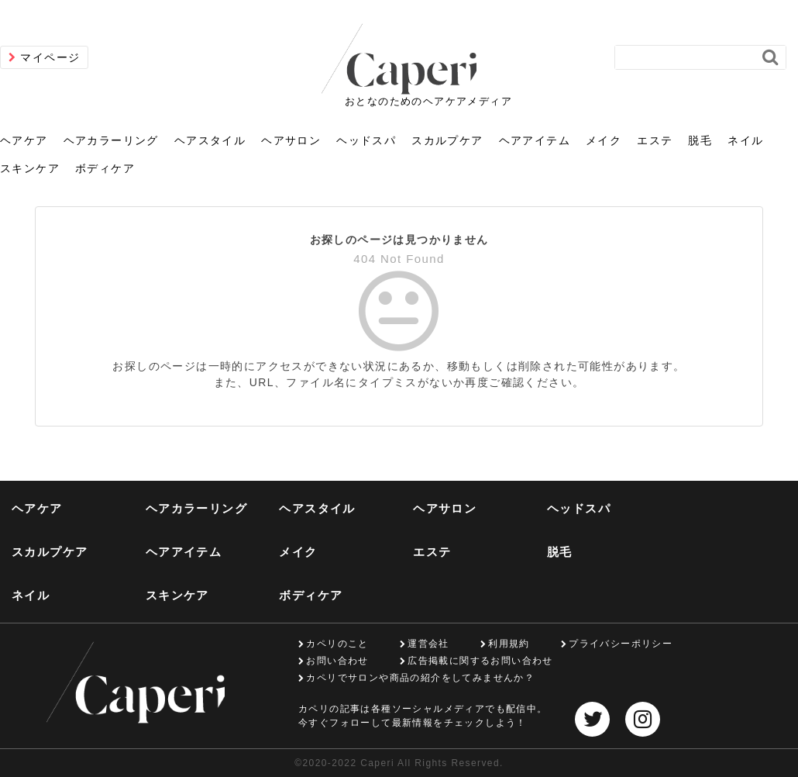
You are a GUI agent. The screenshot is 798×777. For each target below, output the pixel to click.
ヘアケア (24, 140)
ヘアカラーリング (111, 140)
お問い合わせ (337, 660)
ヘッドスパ (366, 140)
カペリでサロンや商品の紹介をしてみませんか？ (420, 677)
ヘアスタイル (210, 140)
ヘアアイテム (534, 140)
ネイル (745, 140)
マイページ (50, 57)
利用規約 (509, 643)
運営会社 (428, 643)
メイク (603, 140)
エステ (654, 140)
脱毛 (700, 140)
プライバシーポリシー (620, 643)
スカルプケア (447, 140)
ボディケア (105, 168)
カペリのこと (337, 643)
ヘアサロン (291, 140)
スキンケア (30, 168)
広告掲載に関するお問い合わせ (480, 660)
